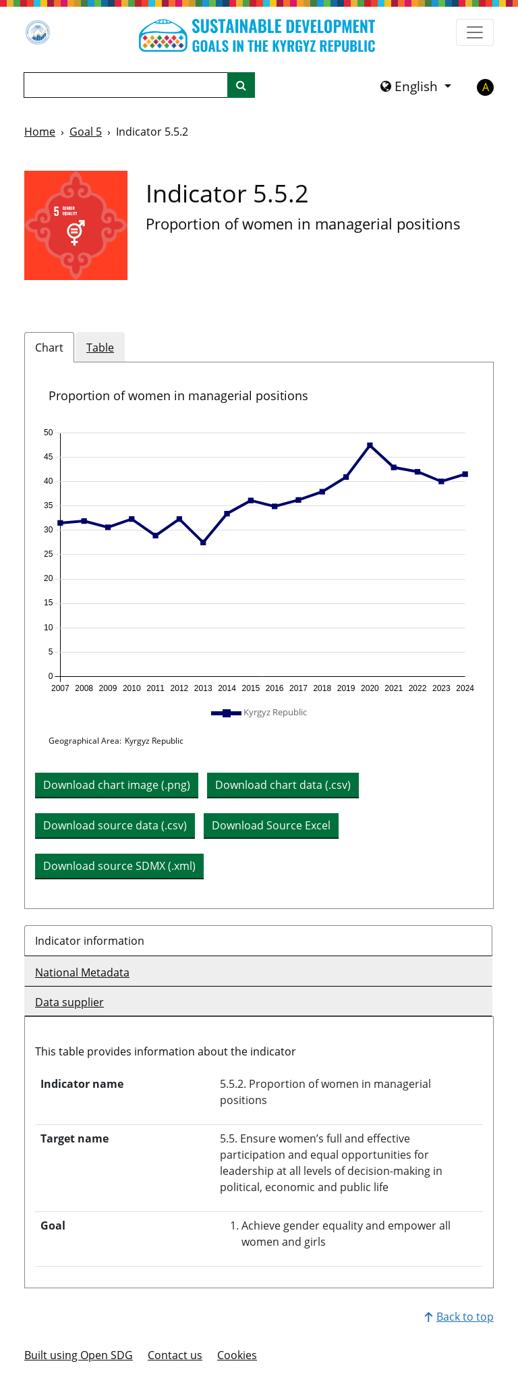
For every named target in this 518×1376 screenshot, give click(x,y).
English (410, 86)
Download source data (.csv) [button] (115, 825)
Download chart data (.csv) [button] (283, 784)
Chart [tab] (49, 347)
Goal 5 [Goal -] (85, 131)
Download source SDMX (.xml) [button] (119, 865)
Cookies (237, 1355)
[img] (259, 561)
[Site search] (241, 85)
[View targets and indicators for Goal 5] (75, 225)
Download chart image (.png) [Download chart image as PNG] (116, 784)
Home (39, 131)
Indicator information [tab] (89, 940)
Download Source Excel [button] (271, 825)
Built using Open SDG (78, 1355)
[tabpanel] (259, 635)
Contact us (175, 1355)
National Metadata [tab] (82, 972)
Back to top (459, 1316)
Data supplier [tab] (69, 1002)
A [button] (485, 87)
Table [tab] (100, 347)
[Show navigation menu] (475, 32)
